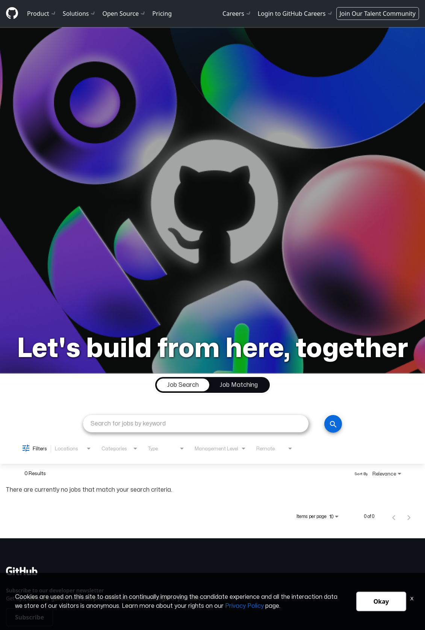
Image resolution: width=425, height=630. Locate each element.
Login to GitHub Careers (295, 13)
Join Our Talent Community (378, 13)
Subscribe (29, 617)
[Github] (12, 13)
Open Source (124, 13)
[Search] (333, 424)
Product (42, 13)
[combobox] (196, 423)
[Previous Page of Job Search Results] (393, 516)
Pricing (162, 13)
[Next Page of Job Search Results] (408, 516)
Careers (237, 13)
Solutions (80, 13)
